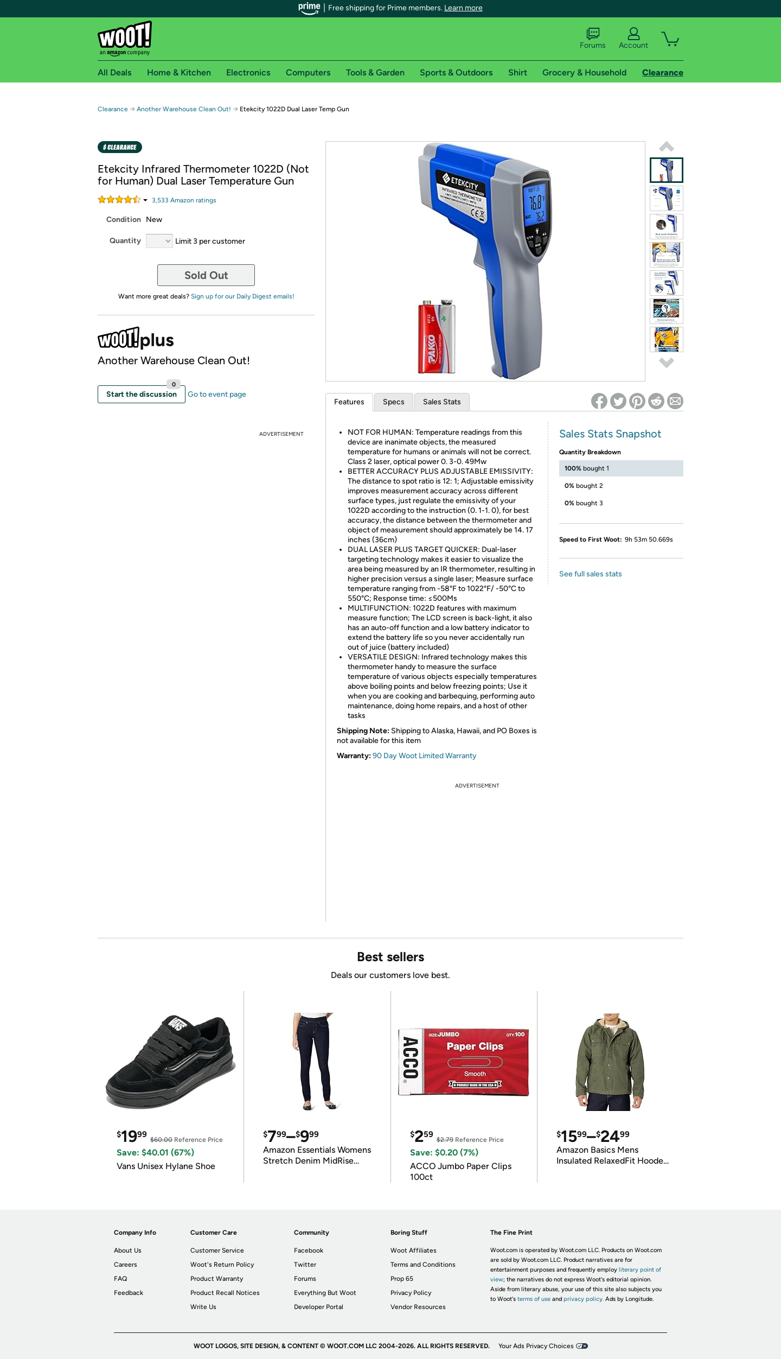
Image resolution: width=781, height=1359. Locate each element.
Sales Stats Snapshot (610, 433)
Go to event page (217, 394)
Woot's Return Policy (222, 1264)
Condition (123, 219)
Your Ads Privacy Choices (536, 1346)
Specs (394, 402)
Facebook (308, 1250)
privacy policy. (584, 1299)
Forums (593, 38)
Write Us (203, 1307)
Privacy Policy (410, 1293)
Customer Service (217, 1250)
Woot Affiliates (413, 1250)
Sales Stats (442, 402)
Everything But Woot (325, 1293)
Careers (125, 1264)
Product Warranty (216, 1278)
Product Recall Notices (225, 1293)
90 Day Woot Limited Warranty (425, 755)
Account (633, 38)
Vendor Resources (418, 1307)
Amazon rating (184, 200)
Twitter (305, 1264)
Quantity (125, 240)
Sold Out (206, 275)
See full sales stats (590, 574)
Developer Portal (318, 1307)
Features (349, 402)
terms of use (533, 1299)
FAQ (120, 1278)
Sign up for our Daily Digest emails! (243, 296)
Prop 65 (401, 1278)
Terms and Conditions (423, 1264)
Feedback (128, 1293)
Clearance (113, 109)
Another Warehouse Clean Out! (184, 109)
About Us (128, 1250)
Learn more (463, 7)
